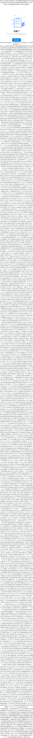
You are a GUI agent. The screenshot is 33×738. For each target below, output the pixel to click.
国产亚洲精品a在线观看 (21, 731)
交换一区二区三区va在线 (17, 733)
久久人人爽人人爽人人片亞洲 (14, 735)
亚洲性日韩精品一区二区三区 (23, 730)
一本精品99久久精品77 (15, 719)
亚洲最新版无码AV (22, 721)
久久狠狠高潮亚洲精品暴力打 (14, 714)
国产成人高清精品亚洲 (25, 723)
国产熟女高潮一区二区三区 (17, 708)
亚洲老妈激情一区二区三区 (11, 726)
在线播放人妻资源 (21, 724)
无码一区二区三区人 (10, 730)
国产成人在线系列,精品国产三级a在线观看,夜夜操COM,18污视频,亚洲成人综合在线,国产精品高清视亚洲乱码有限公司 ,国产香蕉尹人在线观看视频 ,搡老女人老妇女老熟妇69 (16, 2)
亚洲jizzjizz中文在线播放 (17, 728)
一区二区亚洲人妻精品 (11, 737)
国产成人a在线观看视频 (10, 715)
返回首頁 (16, 40)
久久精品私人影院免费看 (18, 717)
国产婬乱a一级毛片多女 (23, 737)
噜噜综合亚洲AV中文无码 (10, 721)
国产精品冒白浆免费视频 (23, 715)
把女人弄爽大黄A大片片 (9, 724)
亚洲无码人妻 (7, 728)
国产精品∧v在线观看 (20, 712)
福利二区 (30, 721)
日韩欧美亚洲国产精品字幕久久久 (9, 723)
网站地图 (28, 49)
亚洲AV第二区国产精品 (25, 710)
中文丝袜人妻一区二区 (12, 710)
